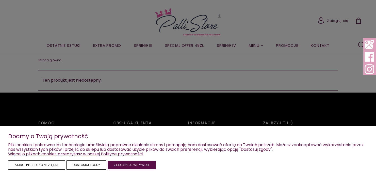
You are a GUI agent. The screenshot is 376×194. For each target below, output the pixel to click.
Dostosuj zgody (86, 165)
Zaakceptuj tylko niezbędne (36, 165)
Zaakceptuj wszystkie (132, 165)
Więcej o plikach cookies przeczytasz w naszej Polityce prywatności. (75, 154)
